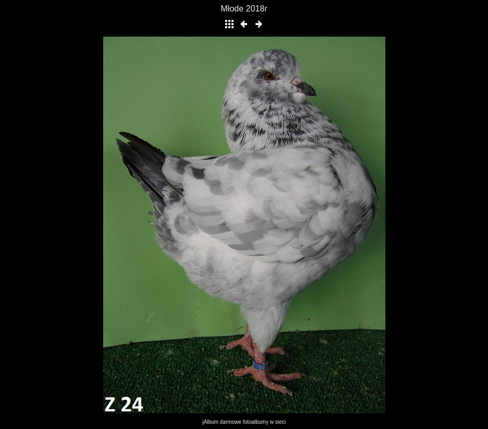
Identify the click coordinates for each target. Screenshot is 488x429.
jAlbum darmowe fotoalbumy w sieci (244, 422)
